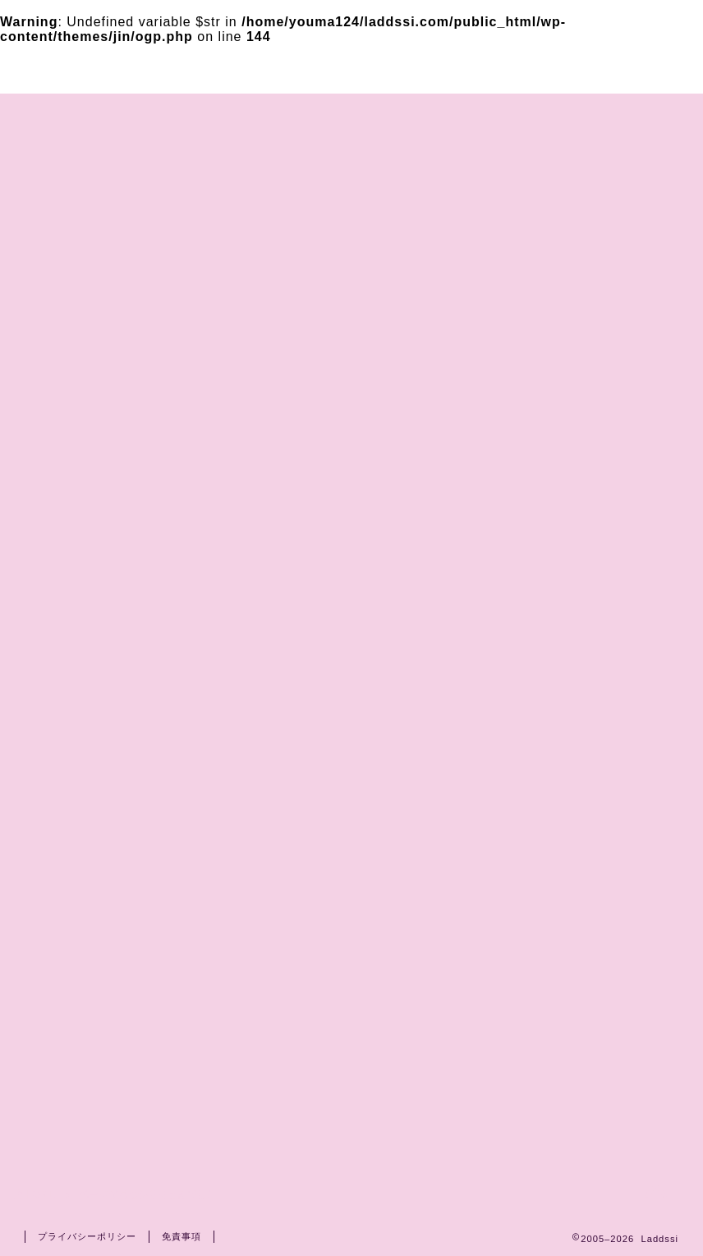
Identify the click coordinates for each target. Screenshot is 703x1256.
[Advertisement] (590, 438)
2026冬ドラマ (110, 908)
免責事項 (181, 1236)
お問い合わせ (232, 113)
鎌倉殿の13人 (109, 1040)
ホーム (117, 113)
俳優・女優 (101, 974)
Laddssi (351, 68)
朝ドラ (87, 1127)
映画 (80, 1018)
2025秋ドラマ (110, 952)
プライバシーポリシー (405, 113)
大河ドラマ (101, 1061)
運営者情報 (569, 113)
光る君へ (94, 1083)
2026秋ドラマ (110, 930)
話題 (80, 1105)
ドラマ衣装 (101, 865)
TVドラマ (96, 995)
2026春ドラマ (110, 886)
